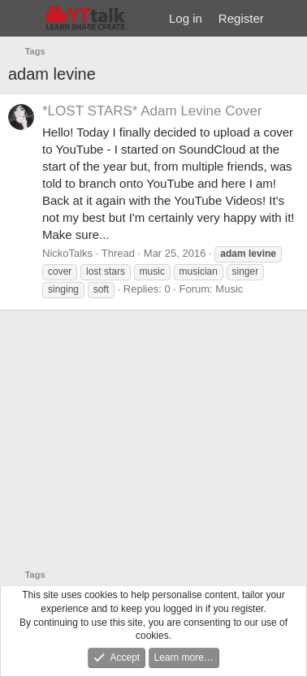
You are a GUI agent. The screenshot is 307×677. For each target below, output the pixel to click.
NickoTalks (67, 253)
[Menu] (22, 18)
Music (229, 289)
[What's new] (288, 18)
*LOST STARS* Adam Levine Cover (152, 111)
